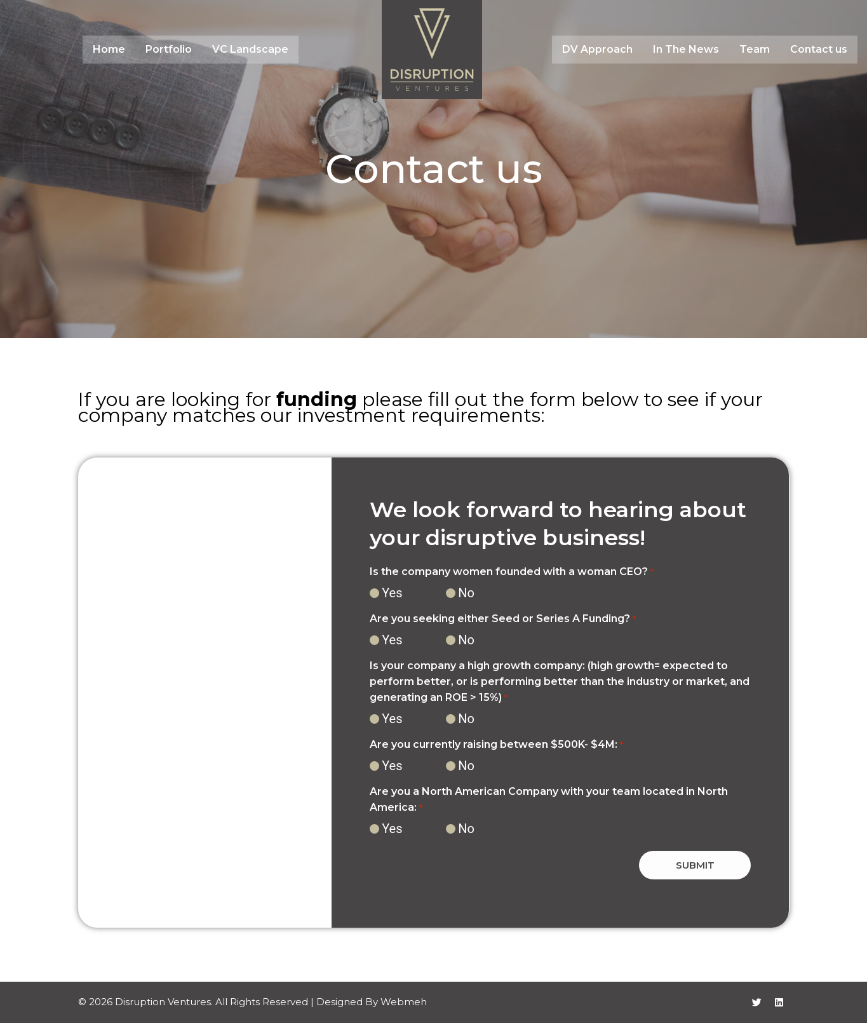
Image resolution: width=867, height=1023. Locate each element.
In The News (686, 49)
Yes (392, 592)
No (466, 592)
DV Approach (597, 49)
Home (109, 49)
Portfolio (168, 49)
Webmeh (403, 1002)
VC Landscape (250, 49)
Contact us (818, 49)
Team (754, 49)
